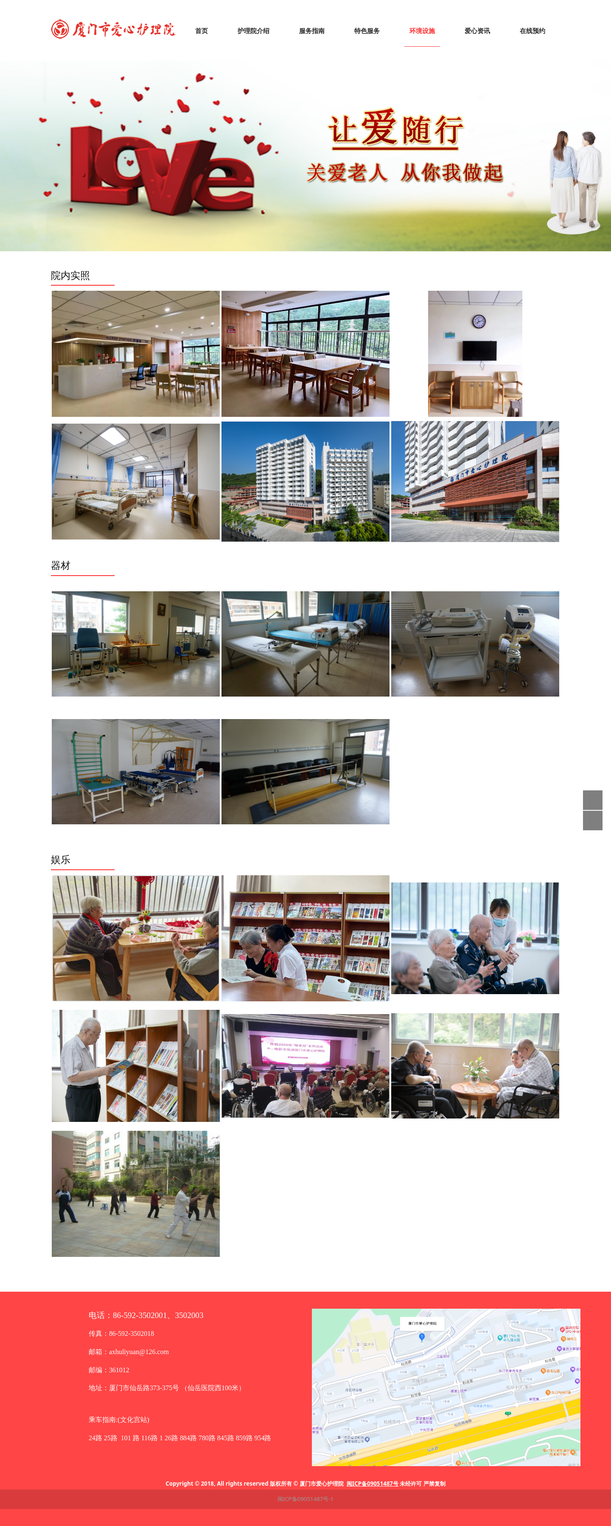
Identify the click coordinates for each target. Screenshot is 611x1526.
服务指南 (312, 30)
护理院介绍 (253, 30)
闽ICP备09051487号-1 (305, 1499)
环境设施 (422, 30)
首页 (201, 30)
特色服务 (367, 30)
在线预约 (532, 30)
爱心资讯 (477, 30)
